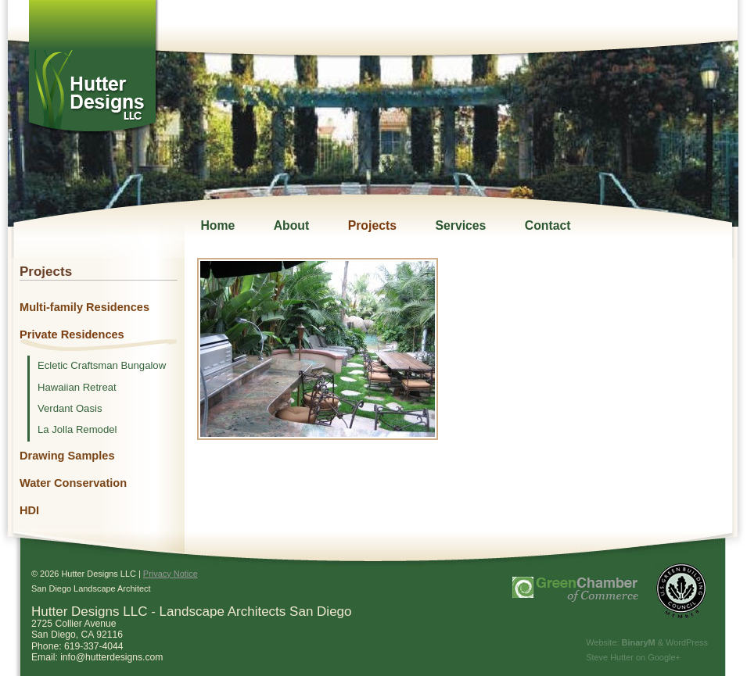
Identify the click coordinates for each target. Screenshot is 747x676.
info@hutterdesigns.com (111, 657)
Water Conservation (73, 483)
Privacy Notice (170, 573)
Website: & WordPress (647, 642)
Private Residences (72, 334)
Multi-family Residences (84, 307)
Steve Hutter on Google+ (633, 657)
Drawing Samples (67, 455)
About (292, 225)
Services (460, 225)
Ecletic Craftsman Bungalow (102, 365)
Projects (372, 225)
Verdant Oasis (70, 408)
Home (217, 225)
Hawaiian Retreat (77, 387)
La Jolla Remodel (77, 429)
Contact (548, 225)
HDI (29, 510)
